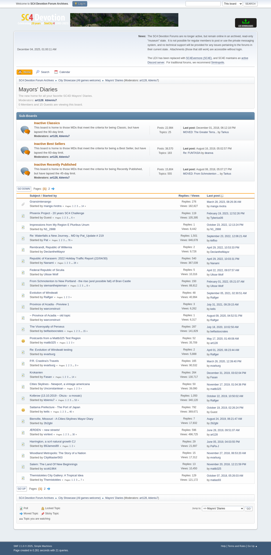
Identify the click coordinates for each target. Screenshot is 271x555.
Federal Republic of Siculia (47, 270)
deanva (209, 152)
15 (84, 331)
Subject (35, 195)
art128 (143, 80)
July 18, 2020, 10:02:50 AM (223, 327)
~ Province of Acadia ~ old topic (50, 315)
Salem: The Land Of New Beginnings (53, 464)
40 (70, 412)
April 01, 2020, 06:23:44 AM (223, 350)
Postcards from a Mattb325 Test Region (55, 338)
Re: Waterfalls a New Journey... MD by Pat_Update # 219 (67, 235)
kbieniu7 (153, 80)
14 (82, 206)
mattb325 (50, 342)
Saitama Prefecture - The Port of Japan (55, 407)
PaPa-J (214, 446)
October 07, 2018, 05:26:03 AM (225, 475)
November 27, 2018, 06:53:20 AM (226, 453)
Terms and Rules (236, 546)
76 (69, 240)
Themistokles (52, 479)
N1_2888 (50, 229)
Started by (50, 195)
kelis (213, 308)
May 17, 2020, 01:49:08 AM (223, 338)
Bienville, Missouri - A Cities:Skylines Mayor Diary (61, 418)
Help (223, 546)
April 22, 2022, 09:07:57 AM (223, 270)
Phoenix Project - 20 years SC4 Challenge (57, 213)
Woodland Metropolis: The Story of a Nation (58, 453)
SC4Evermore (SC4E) (199, 58)
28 (75, 263)
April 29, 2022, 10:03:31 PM (223, 258)
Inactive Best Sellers (49, 144)
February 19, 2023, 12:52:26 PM (226, 213)
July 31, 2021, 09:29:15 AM (223, 304)
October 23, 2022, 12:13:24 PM (225, 224)
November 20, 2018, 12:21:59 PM (226, 464)
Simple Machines (43, 546)
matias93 (215, 480)
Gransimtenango (40, 201)
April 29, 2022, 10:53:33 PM (223, 247)
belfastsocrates (53, 331)
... (80, 206)
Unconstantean (53, 388)
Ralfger (48, 297)
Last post (215, 195)
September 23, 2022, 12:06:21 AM (227, 236)
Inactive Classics (47, 123)
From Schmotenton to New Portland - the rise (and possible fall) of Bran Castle (80, 281)
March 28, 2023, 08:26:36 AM (224, 201)
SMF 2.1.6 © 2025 (23, 546)
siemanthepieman (55, 285)
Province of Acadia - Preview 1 (49, 304)
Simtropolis (217, 62)
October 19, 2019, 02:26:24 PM (225, 407)
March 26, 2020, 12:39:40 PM (224, 361)
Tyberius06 (216, 217)
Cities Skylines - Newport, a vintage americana (60, 384)
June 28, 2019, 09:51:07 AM (223, 430)
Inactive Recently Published (55, 164)
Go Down (24, 188)
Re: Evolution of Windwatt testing (51, 349)
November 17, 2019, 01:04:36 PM (226, 384)
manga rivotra (53, 206)
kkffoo (213, 240)
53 (75, 400)
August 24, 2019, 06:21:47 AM (224, 418)
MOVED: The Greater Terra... (200, 132)
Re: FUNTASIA (192, 152)
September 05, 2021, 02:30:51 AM (227, 293)
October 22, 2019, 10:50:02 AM (225, 396)
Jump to (196, 508)
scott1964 (50, 468)
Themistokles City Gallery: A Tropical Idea (56, 475)
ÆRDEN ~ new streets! (45, 430)
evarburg (49, 354)
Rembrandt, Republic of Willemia (51, 247)
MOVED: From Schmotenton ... (201, 173)
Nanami (49, 262)
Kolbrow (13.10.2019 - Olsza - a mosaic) (56, 395)
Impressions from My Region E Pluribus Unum (59, 224)
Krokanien (36, 372)
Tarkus (225, 132)
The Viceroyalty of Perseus (47, 326)
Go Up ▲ (252, 546)
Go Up (22, 488)
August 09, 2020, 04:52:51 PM (224, 315)
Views (195, 195)
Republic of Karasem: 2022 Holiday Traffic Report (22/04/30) (68, 258)
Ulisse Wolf (51, 274)
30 (73, 434)
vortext (48, 434)
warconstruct (52, 308)
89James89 (51, 445)
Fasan (48, 376)
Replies (184, 195)
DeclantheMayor (54, 251)
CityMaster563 (53, 457)
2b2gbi (48, 423)
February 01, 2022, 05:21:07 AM (225, 281)
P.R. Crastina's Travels (44, 360)
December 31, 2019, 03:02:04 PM (226, 373)
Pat (46, 240)
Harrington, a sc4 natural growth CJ (52, 441)
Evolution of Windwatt (44, 292)
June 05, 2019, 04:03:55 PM (223, 441)
